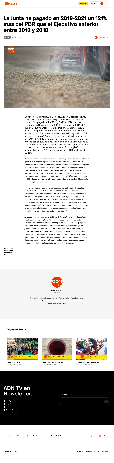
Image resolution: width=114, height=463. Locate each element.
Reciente (12, 436)
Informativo (42, 436)
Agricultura (8, 248)
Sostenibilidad (10, 254)
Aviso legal (105, 451)
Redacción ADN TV (57, 290)
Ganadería (8, 250)
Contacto (59, 436)
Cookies (96, 451)
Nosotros (51, 436)
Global (7, 37)
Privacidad (89, 451)
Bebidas (28, 436)
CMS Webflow (8, 451)
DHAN (16, 451)
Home (5, 436)
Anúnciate (80, 451)
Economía (8, 252)
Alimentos (20, 436)
